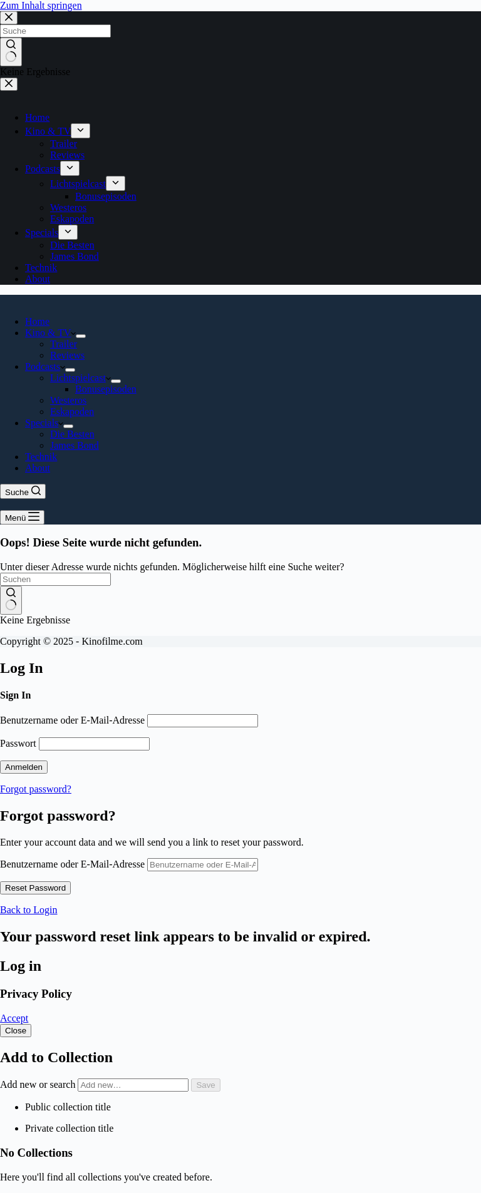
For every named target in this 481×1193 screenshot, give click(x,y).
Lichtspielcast (80, 377)
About (37, 468)
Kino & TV (50, 332)
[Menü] (22, 517)
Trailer (63, 344)
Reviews (67, 355)
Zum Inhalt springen (41, 5)
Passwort (18, 743)
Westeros (68, 400)
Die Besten (72, 434)
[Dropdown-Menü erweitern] (81, 336)
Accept (14, 1018)
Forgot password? (35, 789)
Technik (41, 456)
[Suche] (23, 491)
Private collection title (69, 1128)
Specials (44, 422)
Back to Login (29, 909)
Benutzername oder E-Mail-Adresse (72, 720)
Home (37, 321)
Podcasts (45, 366)
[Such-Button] (11, 600)
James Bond (74, 445)
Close (15, 1030)
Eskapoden (72, 411)
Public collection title (68, 1107)
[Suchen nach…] (55, 579)
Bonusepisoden (106, 389)
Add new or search (95, 1084)
